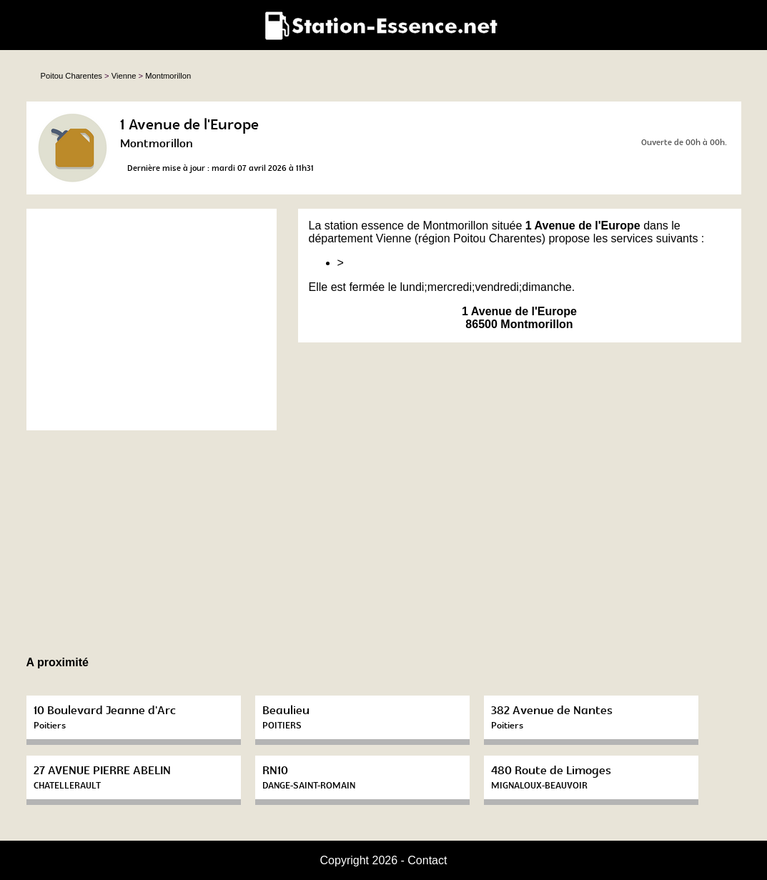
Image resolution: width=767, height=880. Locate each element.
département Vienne (360, 238)
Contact (427, 860)
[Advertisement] (151, 319)
